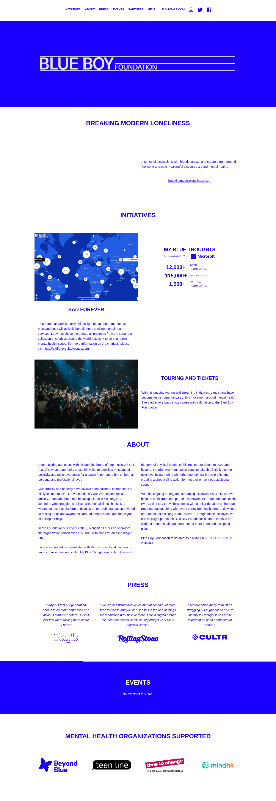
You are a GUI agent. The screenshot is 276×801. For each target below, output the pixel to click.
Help (151, 9)
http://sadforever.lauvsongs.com (67, 348)
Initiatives (73, 9)
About (90, 9)
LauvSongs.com (172, 9)
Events (118, 9)
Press (104, 9)
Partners (135, 9)
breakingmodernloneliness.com (189, 180)
